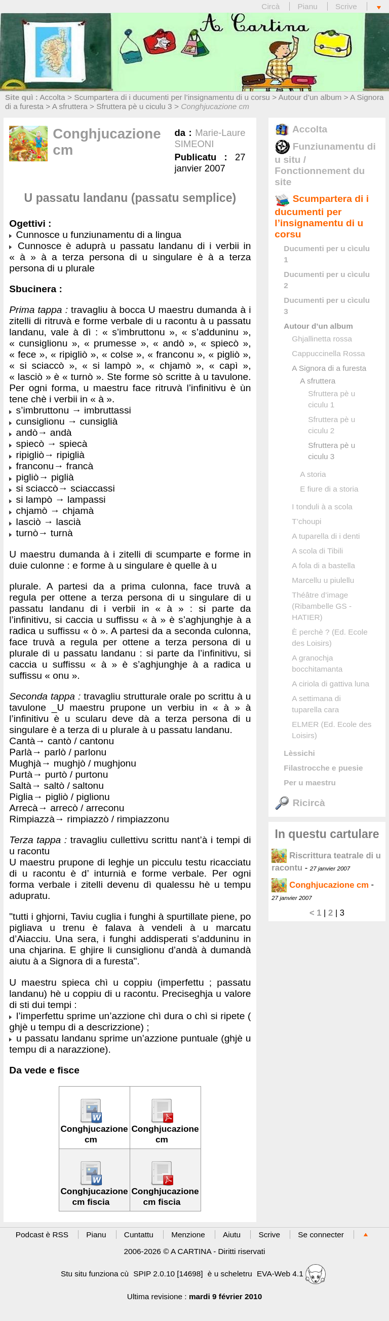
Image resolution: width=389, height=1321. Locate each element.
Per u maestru (309, 782)
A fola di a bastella (323, 565)
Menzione (188, 1234)
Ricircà (300, 802)
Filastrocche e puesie (323, 767)
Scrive (346, 6)
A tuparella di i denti (326, 536)
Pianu (307, 6)
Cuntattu (138, 1234)
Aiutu (232, 1234)
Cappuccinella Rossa (328, 353)
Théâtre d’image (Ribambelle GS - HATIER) (322, 605)
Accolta (52, 97)
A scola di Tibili (317, 550)
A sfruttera (70, 106)
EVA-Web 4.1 (291, 1273)
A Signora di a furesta (329, 368)
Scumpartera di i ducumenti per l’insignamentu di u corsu (172, 97)
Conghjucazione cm (320, 885)
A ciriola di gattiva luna (330, 683)
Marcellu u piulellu (323, 580)
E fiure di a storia (329, 488)
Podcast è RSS (42, 1234)
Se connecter (321, 1234)
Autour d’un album (310, 97)
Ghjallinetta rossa (322, 338)
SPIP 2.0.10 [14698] (168, 1273)
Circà (271, 6)
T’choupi (306, 521)
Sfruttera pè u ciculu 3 (134, 106)
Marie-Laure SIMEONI (209, 138)
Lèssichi (299, 753)
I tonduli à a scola (322, 506)
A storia (313, 474)
